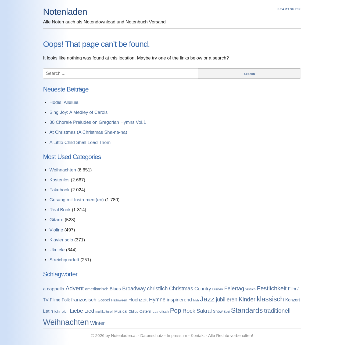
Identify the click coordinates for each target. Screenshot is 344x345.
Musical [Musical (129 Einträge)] (120, 311)
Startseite (289, 9)
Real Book (59, 209)
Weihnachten (62, 169)
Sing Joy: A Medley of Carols (78, 112)
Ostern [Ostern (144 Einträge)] (145, 311)
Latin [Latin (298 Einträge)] (48, 311)
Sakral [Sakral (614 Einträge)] (204, 311)
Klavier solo (61, 239)
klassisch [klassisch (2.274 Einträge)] (270, 299)
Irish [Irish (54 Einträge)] (196, 300)
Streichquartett (64, 259)
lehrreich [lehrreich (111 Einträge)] (61, 311)
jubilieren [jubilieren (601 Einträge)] (226, 299)
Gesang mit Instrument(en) (76, 199)
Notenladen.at (124, 335)
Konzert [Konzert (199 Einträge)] (292, 300)
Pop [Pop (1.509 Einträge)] (175, 310)
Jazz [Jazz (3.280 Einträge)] (207, 299)
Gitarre (56, 219)
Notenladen (65, 11)
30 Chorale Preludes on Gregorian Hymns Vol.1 (97, 122)
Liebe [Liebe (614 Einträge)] (76, 311)
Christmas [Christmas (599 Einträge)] (181, 288)
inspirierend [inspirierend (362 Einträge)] (179, 299)
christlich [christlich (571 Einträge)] (157, 288)
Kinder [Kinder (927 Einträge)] (247, 299)
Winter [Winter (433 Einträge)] (97, 323)
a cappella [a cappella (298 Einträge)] (53, 288)
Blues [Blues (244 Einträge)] (115, 288)
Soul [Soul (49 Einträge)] (227, 311)
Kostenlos (59, 179)
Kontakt (198, 335)
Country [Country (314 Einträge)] (202, 288)
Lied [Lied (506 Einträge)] (89, 311)
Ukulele (57, 249)
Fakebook (59, 189)
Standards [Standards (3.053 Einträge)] (247, 310)
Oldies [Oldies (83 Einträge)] (133, 312)
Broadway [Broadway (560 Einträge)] (134, 288)
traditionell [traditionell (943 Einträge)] (277, 310)
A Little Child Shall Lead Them (79, 142)
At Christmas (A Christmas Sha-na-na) (88, 132)
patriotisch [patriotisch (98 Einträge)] (160, 311)
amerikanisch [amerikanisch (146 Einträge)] (97, 289)
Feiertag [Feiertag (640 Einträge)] (234, 288)
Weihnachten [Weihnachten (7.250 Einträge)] (66, 322)
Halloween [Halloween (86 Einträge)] (119, 300)
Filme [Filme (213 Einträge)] (55, 299)
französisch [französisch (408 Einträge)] (83, 299)
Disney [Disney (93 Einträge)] (217, 289)
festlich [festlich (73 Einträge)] (250, 289)
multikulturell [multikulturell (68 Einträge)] (104, 312)
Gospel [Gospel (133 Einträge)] (104, 300)
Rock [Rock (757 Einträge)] (188, 311)
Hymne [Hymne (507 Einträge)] (157, 299)
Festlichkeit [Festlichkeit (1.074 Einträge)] (272, 288)
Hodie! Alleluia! (64, 102)
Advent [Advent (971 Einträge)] (75, 288)
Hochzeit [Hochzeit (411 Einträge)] (138, 299)
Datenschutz (151, 335)
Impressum (177, 335)
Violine (56, 230)
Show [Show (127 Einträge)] (218, 311)
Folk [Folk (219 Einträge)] (66, 299)
